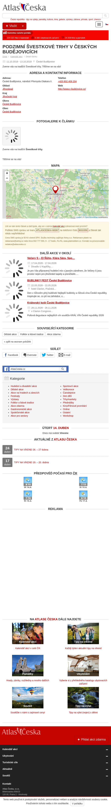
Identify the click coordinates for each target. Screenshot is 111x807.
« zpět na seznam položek (17, 341)
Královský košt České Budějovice (48, 302)
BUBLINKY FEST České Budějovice (49, 280)
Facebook (11, 354)
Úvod (4, 56)
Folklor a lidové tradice (31, 334)
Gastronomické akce (21, 409)
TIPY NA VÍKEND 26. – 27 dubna (31, 449)
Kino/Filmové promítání (75, 406)
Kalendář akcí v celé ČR (27, 648)
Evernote (30, 354)
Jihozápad (7, 89)
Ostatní (66, 412)
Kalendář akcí (16, 56)
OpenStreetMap (91, 217)
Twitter (47, 354)
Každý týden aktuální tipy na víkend (83, 648)
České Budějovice (11, 104)
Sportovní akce (70, 386)
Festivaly (15, 396)
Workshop (68, 415)
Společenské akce (20, 412)
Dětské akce (10, 334)
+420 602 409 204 (67, 81)
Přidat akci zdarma (91, 739)
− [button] (7, 178)
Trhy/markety (69, 399)
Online (66, 409)
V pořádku (77, 803)
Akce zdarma (54, 334)
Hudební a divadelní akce (24, 386)
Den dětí (67, 396)
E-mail (64, 354)
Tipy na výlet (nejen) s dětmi (83, 712)
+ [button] (7, 173)
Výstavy (15, 399)
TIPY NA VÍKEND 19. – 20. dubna (31, 462)
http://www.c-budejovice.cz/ (72, 89)
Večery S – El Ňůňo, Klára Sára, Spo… (51, 258)
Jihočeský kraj (9, 96)
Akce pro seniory (19, 415)
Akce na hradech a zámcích (25, 392)
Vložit (15, 26)
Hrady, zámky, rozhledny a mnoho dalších (27, 680)
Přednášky (68, 402)
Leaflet (79, 217)
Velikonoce (68, 389)
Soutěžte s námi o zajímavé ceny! (27, 712)
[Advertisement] (55, 535)
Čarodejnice (69, 392)
